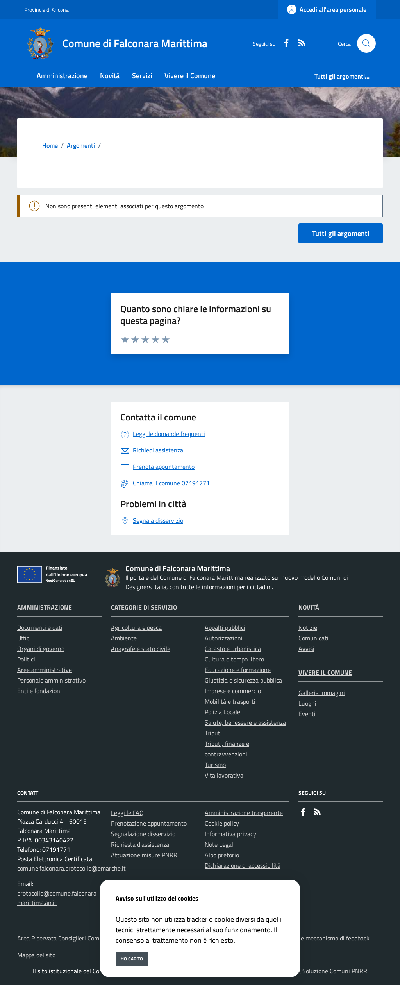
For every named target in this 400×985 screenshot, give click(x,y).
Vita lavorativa (224, 775)
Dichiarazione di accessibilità (242, 865)
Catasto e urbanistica (233, 648)
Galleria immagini (321, 692)
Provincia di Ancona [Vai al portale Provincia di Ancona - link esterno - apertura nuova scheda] (46, 9)
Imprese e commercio (233, 690)
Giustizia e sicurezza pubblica (243, 680)
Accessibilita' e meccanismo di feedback (317, 938)
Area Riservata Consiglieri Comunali (64, 938)
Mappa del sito (36, 955)
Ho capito (132, 958)
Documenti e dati (39, 627)
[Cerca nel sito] (366, 43)
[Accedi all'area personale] (327, 9)
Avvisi (306, 648)
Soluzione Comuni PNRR (334, 971)
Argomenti (81, 145)
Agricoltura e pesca (136, 627)
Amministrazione (44, 607)
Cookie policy (222, 823)
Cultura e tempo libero (234, 659)
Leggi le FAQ (127, 812)
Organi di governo (40, 648)
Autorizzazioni (224, 638)
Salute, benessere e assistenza (245, 722)
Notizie (307, 627)
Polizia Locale (222, 712)
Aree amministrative (44, 669)
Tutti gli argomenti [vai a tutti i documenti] (341, 233)
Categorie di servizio (144, 607)
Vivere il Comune (325, 672)
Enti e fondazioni (39, 690)
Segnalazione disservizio (143, 833)
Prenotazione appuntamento (149, 823)
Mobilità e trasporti (230, 701)
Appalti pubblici (225, 627)
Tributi (213, 733)
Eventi (307, 714)
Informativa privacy (230, 833)
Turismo (215, 764)
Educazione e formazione (238, 669)
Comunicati (313, 638)
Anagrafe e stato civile (140, 648)
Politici (26, 659)
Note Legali (220, 844)
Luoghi (307, 703)
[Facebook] (283, 43)
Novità (308, 607)
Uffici (24, 638)
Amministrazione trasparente (244, 812)
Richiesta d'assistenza (140, 844)
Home (50, 145)
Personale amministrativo (51, 680)
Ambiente (124, 638)
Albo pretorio (222, 855)
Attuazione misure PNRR (144, 855)
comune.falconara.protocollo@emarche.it (71, 868)
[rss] (299, 43)
